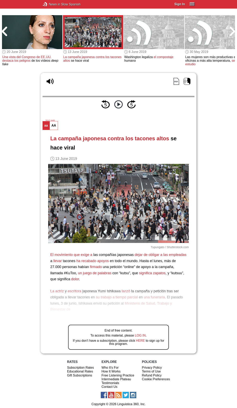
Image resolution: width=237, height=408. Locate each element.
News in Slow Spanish (51, 4)
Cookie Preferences (156, 379)
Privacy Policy (152, 367)
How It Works (111, 371)
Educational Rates (80, 371)
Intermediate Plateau (116, 379)
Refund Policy (152, 375)
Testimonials (110, 383)
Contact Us (109, 386)
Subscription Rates (80, 367)
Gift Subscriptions (79, 375)
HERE (140, 340)
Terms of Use (151, 371)
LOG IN (140, 335)
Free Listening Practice (118, 375)
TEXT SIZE (50, 120)
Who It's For (110, 367)
